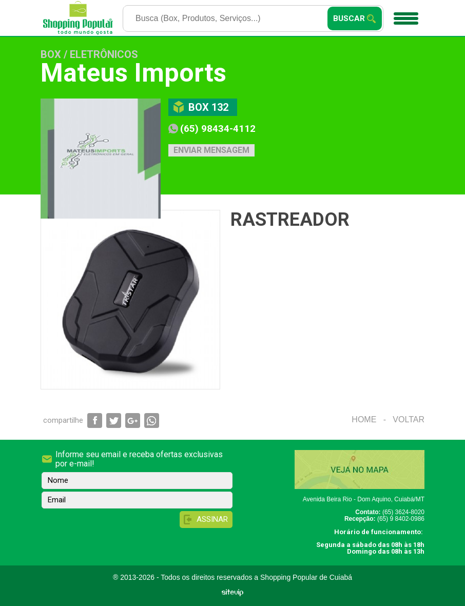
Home (364, 419)
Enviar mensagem (211, 150)
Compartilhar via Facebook (94, 420)
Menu (404, 15)
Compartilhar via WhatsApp (151, 420)
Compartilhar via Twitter (113, 420)
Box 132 (208, 107)
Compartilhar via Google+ (132, 420)
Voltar (408, 419)
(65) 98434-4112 (218, 128)
